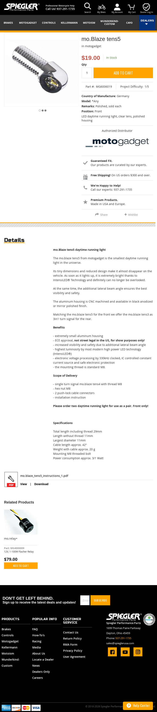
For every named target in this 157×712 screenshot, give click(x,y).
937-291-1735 (66, 9)
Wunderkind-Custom (11, 662)
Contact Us (70, 632)
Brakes (6, 629)
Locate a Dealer (43, 659)
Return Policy (72, 638)
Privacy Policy (72, 650)
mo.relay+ (10, 538)
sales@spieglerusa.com (120, 643)
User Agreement (74, 657)
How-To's (38, 635)
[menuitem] (9, 22)
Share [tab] (104, 214)
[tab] (14, 241)
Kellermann (9, 647)
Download (41, 484)
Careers (37, 678)
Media (36, 647)
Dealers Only (41, 672)
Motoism (8, 653)
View (23, 484)
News (36, 665)
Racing (36, 641)
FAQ (35, 629)
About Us (38, 653)
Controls (8, 635)
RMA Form (70, 644)
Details (14, 240)
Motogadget (10, 641)
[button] (38, 110)
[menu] (78, 23)
